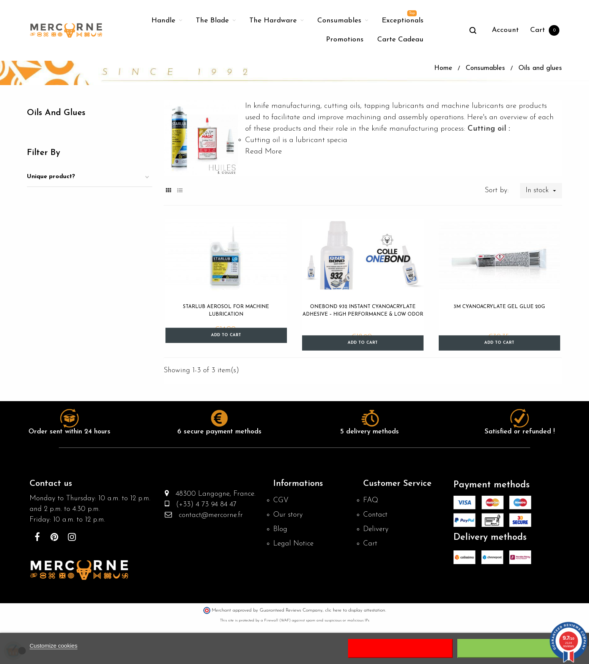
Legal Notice (294, 583)
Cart (370, 583)
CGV (281, 537)
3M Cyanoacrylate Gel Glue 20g (499, 340)
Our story (288, 552)
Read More (263, 185)
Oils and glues (58, 146)
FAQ (371, 537)
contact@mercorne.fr (210, 554)
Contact (376, 552)
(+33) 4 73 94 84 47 (205, 543)
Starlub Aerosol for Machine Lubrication (226, 344)
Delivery (376, 567)
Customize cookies (53, 645)
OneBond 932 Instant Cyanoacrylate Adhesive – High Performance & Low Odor (362, 344)
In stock (543, 224)
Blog (280, 567)
